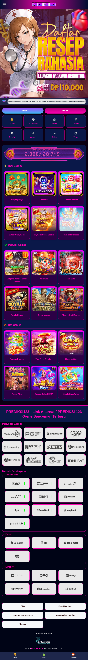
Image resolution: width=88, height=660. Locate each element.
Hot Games (33, 121)
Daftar (23, 110)
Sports (12, 135)
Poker (54, 135)
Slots (54, 121)
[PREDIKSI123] (44, 5)
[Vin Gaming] (44, 640)
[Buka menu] (4, 4)
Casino (76, 121)
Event (15, 656)
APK (44, 656)
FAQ (23, 606)
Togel (76, 135)
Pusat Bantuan (65, 606)
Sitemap (22, 624)
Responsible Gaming (65, 615)
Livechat (73, 656)
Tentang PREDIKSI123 (23, 615)
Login (65, 110)
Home (12, 121)
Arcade (33, 135)
